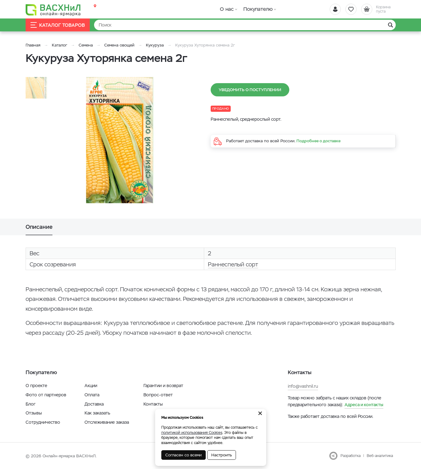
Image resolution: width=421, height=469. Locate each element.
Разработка (351, 456)
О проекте (36, 385)
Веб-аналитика (380, 456)
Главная (33, 45)
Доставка (94, 404)
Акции (91, 385)
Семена (86, 45)
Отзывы (34, 413)
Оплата (92, 395)
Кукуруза (155, 45)
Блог (30, 404)
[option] (119, 140)
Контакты (153, 404)
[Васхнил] (53, 9)
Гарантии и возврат (163, 385)
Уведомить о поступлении (250, 89)
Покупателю (258, 9)
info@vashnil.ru (303, 386)
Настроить (221, 455)
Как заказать (97, 413)
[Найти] (245, 25)
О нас (227, 9)
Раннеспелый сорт (233, 264)
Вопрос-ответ (158, 395)
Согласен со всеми (183, 455)
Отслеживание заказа (107, 422)
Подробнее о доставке (318, 141)
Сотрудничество (43, 422)
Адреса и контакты (364, 404)
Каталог (59, 45)
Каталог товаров (58, 25)
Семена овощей (119, 45)
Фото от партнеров (46, 395)
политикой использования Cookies (191, 432)
